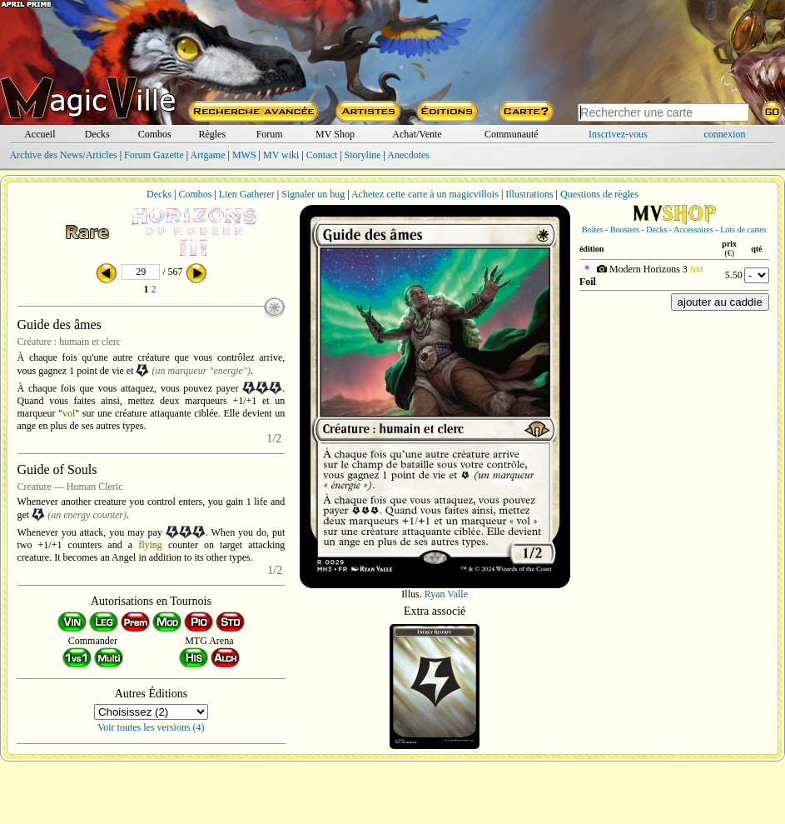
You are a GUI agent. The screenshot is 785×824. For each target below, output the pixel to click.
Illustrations (529, 194)
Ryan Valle (446, 594)
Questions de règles (599, 194)
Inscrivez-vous (618, 134)
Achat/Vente (416, 134)
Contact (321, 155)
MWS (244, 155)
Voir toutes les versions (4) (150, 727)
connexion (725, 134)
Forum (269, 134)
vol (68, 413)
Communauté (511, 134)
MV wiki (281, 155)
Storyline (363, 155)
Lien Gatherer (247, 194)
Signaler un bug (313, 194)
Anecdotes (408, 155)
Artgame (208, 155)
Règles (212, 134)
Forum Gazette (154, 155)
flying (150, 545)
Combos (154, 134)
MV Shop (335, 134)
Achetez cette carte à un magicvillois (425, 194)
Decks (97, 134)
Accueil (39, 134)
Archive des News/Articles (63, 155)
